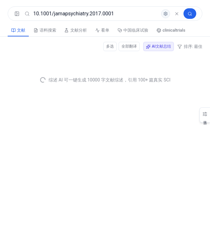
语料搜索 (52, 31)
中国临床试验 (154, 31)
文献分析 (87, 31)
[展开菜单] (17, 14)
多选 (107, 47)
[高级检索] (159, 14)
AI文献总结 (157, 47)
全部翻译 (127, 47)
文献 (20, 31)
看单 (119, 31)
